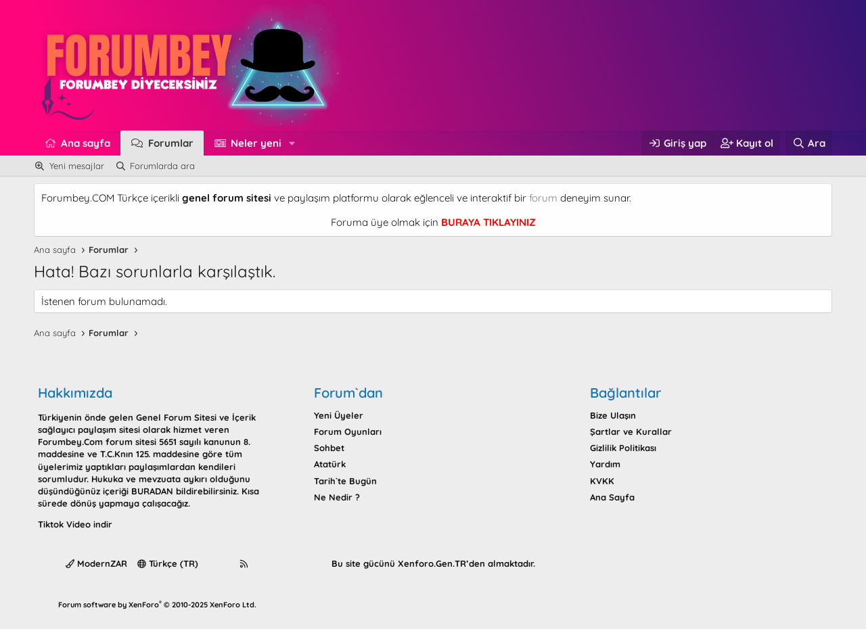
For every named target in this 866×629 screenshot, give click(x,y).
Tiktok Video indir (75, 524)
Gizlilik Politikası (623, 447)
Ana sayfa (85, 143)
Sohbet (329, 447)
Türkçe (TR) (167, 563)
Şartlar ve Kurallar (631, 431)
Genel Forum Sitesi (176, 417)
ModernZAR (96, 563)
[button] (292, 143)
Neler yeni (256, 143)
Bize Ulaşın (613, 415)
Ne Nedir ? (337, 497)
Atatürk (330, 464)
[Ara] (808, 143)
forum (543, 197)
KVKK (602, 480)
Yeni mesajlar (76, 165)
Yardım (605, 464)
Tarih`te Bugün (345, 480)
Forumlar (170, 143)
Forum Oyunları (348, 431)
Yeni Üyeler (338, 415)
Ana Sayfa (612, 497)
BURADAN (152, 491)
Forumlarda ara (162, 165)
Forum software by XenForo (157, 604)
